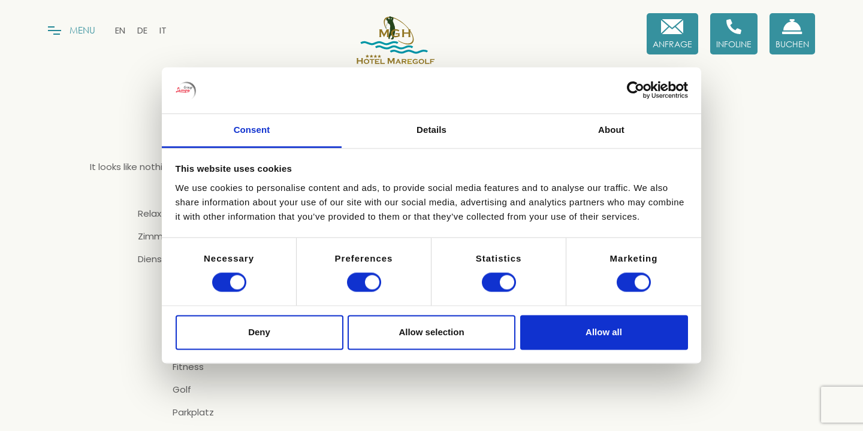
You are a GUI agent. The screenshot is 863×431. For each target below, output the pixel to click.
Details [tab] (431, 130)
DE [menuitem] (142, 30)
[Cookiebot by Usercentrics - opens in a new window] (635, 90)
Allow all (604, 332)
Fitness (188, 367)
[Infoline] (734, 33)
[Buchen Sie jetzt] (792, 33)
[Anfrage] (672, 33)
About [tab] (611, 130)
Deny (259, 332)
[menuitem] (120, 30)
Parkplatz (193, 412)
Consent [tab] (252, 130)
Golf (182, 389)
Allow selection (431, 332)
